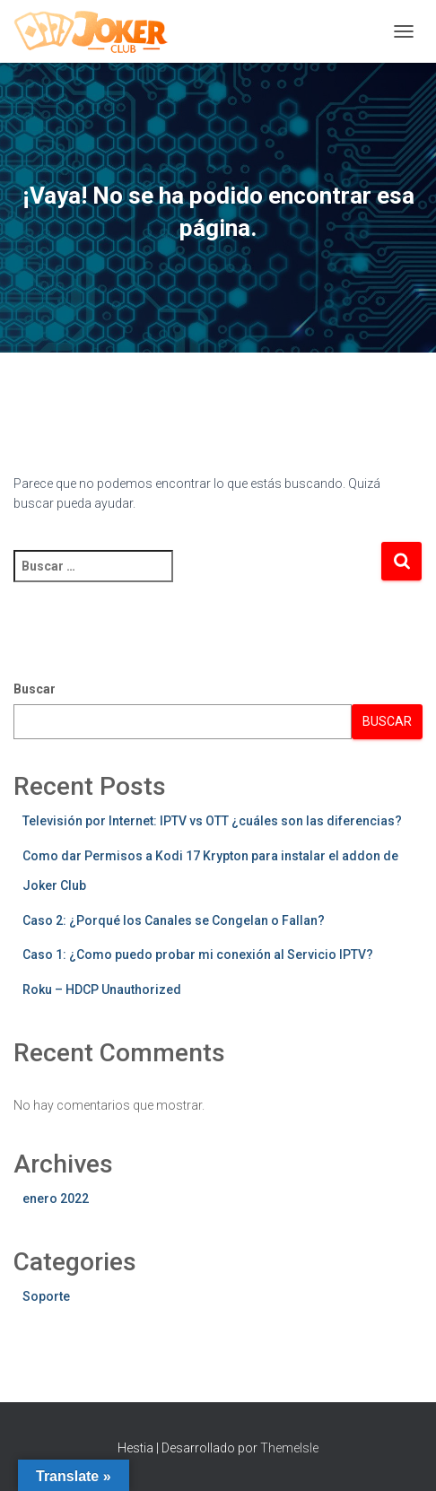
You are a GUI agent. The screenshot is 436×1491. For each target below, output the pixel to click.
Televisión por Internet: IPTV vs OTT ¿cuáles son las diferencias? (212, 821)
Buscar (34, 689)
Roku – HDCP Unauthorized (101, 989)
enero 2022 (55, 1198)
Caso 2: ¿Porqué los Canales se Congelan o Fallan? (173, 920)
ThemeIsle (289, 1448)
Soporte (46, 1296)
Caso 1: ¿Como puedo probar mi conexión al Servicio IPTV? (197, 954)
